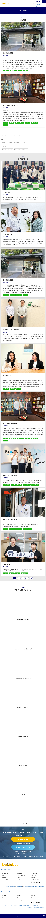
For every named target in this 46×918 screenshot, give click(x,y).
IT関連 (12, 122)
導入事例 (4, 877)
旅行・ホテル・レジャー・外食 (16, 528)
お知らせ (18, 877)
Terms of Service (18, 905)
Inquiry (33, 895)
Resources (19, 895)
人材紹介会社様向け (35, 880)
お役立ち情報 (19, 873)
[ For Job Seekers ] (5, 891)
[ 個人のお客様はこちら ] (6, 869)
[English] (38, 6)
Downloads (34, 897)
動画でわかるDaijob (21, 875)
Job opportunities (35, 900)
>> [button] (31, 578)
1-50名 (6, 122)
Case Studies (5, 900)
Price (3, 897)
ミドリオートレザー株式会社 (11, 330)
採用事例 (6, 55)
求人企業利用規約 (19, 886)
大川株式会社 (7, 375)
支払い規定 (25, 886)
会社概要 (19, 880)
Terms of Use (6, 905)
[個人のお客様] (38, 4)
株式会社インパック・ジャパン (11, 519)
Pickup (26, 70)
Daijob (19, 70)
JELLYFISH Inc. (8, 564)
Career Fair (35, 122)
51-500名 (6, 70)
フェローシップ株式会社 (10, 475)
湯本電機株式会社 (8, 53)
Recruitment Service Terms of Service (37, 907)
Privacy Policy (11, 905)
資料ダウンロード (39, 1)
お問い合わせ (37, 1)
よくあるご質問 (5, 880)
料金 (3, 875)
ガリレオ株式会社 (8, 192)
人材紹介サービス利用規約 (39, 886)
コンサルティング (20, 122)
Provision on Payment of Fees (26, 905)
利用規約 (8, 886)
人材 (13, 388)
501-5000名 (17, 136)
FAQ (3, 902)
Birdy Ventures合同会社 (10, 105)
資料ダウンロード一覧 (23, 847)
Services (4, 895)
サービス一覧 (5, 873)
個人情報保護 (12, 886)
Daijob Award (35, 484)
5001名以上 (24, 136)
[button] (44, 1)
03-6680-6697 (34, 3)
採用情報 (33, 877)
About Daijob (20, 900)
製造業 (13, 70)
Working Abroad (28, 528)
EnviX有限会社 (7, 234)
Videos (18, 897)
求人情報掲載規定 (30, 886)
